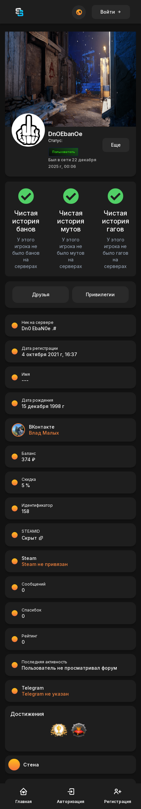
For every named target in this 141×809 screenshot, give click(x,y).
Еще (116, 145)
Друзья (41, 294)
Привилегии (100, 294)
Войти (110, 12)
